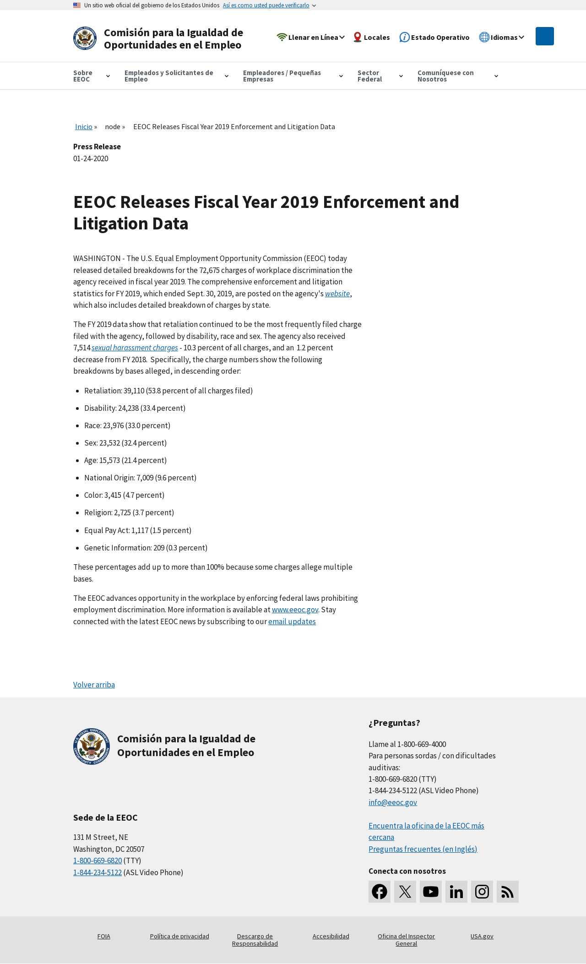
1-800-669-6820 (97, 860)
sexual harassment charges (135, 348)
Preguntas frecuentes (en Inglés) (423, 849)
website (337, 294)
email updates (292, 621)
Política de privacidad (179, 936)
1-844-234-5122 (97, 872)
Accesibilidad (331, 936)
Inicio (83, 126)
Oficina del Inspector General (406, 940)
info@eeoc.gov (393, 802)
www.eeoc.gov (295, 610)
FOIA (104, 936)
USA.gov (482, 936)
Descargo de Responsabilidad (255, 940)
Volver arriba (94, 685)
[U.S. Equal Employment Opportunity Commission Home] (161, 39)
